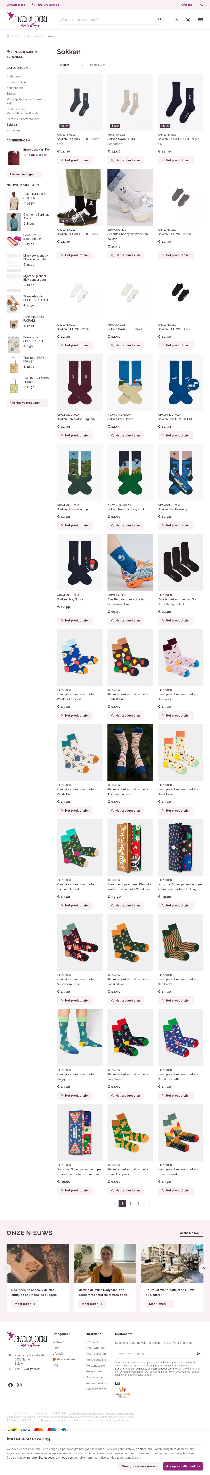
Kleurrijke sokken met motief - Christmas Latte (178, 1076)
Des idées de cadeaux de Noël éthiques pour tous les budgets (34, 1292)
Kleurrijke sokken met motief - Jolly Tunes (127, 1076)
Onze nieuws (29, 1232)
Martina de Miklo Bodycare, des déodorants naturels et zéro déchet (104, 1292)
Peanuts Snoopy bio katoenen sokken (127, 236)
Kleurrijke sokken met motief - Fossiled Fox (127, 981)
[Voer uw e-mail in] (159, 1354)
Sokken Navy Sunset (70, 599)
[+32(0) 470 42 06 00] (45, 5)
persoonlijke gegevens (42, 1457)
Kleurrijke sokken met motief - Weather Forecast (77, 696)
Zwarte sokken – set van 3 (177, 602)
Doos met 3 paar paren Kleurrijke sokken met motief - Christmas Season (79, 1172)
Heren (18, 36)
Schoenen (13, 130)
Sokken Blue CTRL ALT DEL (176, 419)
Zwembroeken (16, 82)
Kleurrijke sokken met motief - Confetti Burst (127, 696)
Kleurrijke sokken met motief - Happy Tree (77, 1076)
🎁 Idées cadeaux (63, 1359)
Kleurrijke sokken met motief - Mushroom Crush (77, 981)
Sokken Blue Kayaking (172, 509)
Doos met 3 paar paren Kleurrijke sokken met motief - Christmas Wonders (129, 887)
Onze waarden (95, 1347)
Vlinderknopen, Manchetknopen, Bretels (22, 111)
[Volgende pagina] (146, 1203)
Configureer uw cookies (139, 1466)
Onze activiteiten (97, 1353)
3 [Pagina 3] (138, 1203)
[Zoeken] (160, 20)
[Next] (203, 1269)
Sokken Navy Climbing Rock (126, 509)
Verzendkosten (96, 1365)
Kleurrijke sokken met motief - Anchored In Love (127, 791)
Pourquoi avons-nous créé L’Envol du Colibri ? (170, 1292)
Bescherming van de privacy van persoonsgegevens (145, 1368)
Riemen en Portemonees (23, 119)
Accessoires (34, 36)
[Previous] (6, 1269)
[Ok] (198, 1354)
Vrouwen (58, 1342)
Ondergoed (14, 76)
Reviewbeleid (95, 1371)
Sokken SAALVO (174, 234)
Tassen (11, 93)
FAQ (201, 4)
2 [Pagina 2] (130, 1203)
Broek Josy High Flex (36, 149)
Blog (55, 1365)
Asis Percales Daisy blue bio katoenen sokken (126, 602)
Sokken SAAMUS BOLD (78, 141)
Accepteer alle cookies (183, 1466)
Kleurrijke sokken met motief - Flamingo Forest (77, 887)
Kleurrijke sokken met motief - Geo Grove (178, 981)
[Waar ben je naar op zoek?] (111, 20)
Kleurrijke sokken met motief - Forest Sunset (178, 1172)
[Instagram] (19, 1385)
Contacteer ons (96, 1389)
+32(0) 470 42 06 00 (28, 1369)
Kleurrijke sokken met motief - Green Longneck (127, 1172)
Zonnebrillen (15, 88)
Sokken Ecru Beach (120, 419)
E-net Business (43, 1420)
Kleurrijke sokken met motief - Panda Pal (77, 791)
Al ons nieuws (189, 1233)
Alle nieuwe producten (27, 403)
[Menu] (200, 19)
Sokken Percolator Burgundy (76, 419)
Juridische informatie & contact (86, 1413)
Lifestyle (58, 1353)
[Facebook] (10, 1385)
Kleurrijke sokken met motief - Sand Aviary (178, 791)
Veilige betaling (96, 1359)
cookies (141, 1449)
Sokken (12, 124)
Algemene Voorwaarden (120, 1413)
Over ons (186, 4)
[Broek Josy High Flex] (14, 157)
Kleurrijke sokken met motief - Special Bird (178, 696)
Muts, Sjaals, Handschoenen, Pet (25, 101)
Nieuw (64, 125)
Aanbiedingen (18, 140)
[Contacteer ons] (15, 5)
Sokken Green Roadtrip (72, 509)
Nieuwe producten (23, 185)
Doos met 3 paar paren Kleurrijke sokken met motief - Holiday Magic (180, 887)
